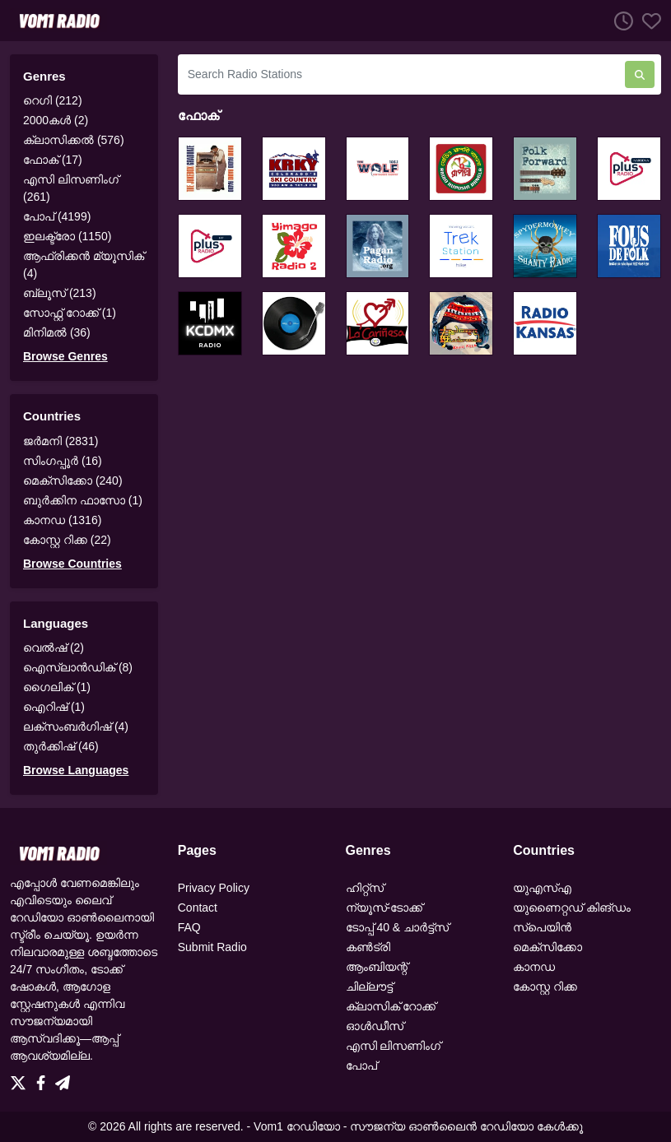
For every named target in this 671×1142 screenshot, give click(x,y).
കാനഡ (534, 966)
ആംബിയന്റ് (377, 966)
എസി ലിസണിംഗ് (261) (71, 188)
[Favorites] (647, 20)
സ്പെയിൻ (542, 927)
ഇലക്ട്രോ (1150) (67, 236)
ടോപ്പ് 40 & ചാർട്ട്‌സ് (398, 927)
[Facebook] (44, 1078)
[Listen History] (619, 20)
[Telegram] (62, 1078)
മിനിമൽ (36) (57, 332)
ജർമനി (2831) (60, 441)
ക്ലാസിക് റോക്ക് (391, 1006)
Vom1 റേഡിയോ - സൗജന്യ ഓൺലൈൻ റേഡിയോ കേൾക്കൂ (418, 1126)
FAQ (189, 927)
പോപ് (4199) (57, 216)
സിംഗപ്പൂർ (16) (62, 460)
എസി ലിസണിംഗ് (393, 1045)
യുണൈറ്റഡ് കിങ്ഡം (572, 907)
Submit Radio (212, 947)
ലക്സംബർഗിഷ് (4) (75, 726)
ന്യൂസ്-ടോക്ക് (384, 907)
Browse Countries (72, 563)
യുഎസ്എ (542, 887)
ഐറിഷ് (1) (54, 706)
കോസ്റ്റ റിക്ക (545, 986)
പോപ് (361, 1065)
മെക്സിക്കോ (547, 947)
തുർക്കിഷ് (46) (61, 746)
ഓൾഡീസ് (374, 1026)
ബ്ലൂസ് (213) (59, 292)
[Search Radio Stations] (401, 74)
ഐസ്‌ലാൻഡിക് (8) (78, 667)
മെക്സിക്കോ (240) (73, 480)
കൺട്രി (368, 947)
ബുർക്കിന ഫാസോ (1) (82, 500)
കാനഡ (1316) (62, 520)
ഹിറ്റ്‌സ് (365, 887)
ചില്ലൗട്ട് (369, 986)
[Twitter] (21, 1078)
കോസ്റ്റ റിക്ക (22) (67, 539)
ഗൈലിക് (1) (57, 687)
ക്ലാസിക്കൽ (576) (73, 139)
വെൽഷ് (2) (53, 647)
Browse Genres (65, 356)
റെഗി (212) (52, 100)
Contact (197, 907)
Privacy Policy (213, 887)
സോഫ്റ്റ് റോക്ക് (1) (69, 312)
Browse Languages (75, 770)
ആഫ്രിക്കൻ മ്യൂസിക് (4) (83, 264)
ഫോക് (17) (52, 159)
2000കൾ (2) (55, 120)
